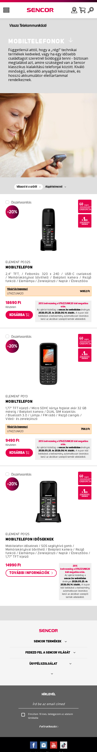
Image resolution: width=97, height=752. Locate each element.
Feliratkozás (48, 726)
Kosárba (17, 315)
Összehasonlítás (21, 202)
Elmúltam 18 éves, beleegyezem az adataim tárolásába (50, 715)
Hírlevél (49, 694)
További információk (29, 573)
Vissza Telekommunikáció (27, 25)
